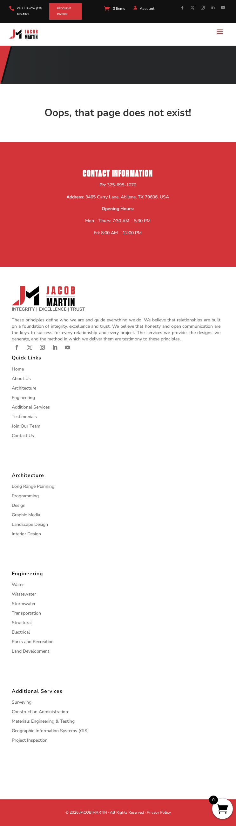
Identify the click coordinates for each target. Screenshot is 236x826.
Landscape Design (30, 524)
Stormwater (24, 604)
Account (147, 8)
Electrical (21, 632)
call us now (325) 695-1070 (30, 11)
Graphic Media (26, 515)
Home (18, 369)
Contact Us (23, 436)
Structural (22, 623)
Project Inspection (30, 740)
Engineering (23, 398)
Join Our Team (26, 426)
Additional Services (31, 407)
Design (18, 505)
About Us (21, 379)
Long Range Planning (33, 486)
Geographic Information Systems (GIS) (50, 731)
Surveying (21, 702)
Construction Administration (40, 712)
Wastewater (24, 594)
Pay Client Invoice (64, 11)
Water (18, 585)
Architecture (24, 388)
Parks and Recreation (33, 642)
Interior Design (26, 534)
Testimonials (24, 417)
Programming (25, 496)
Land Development (30, 651)
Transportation (26, 613)
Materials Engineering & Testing (43, 721)
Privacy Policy (159, 812)
